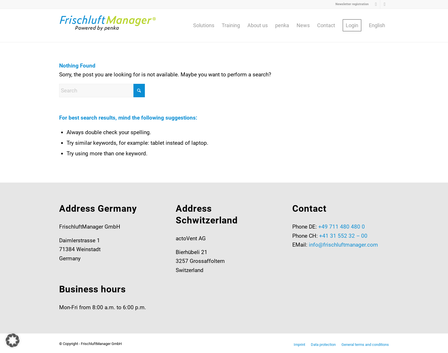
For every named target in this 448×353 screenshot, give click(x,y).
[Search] (102, 90)
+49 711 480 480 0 (341, 226)
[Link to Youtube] (384, 4)
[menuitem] (351, 4)
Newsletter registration (352, 4)
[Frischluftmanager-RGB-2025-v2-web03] (107, 25)
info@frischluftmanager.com (343, 244)
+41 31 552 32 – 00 (343, 236)
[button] (12, 340)
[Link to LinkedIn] (376, 4)
